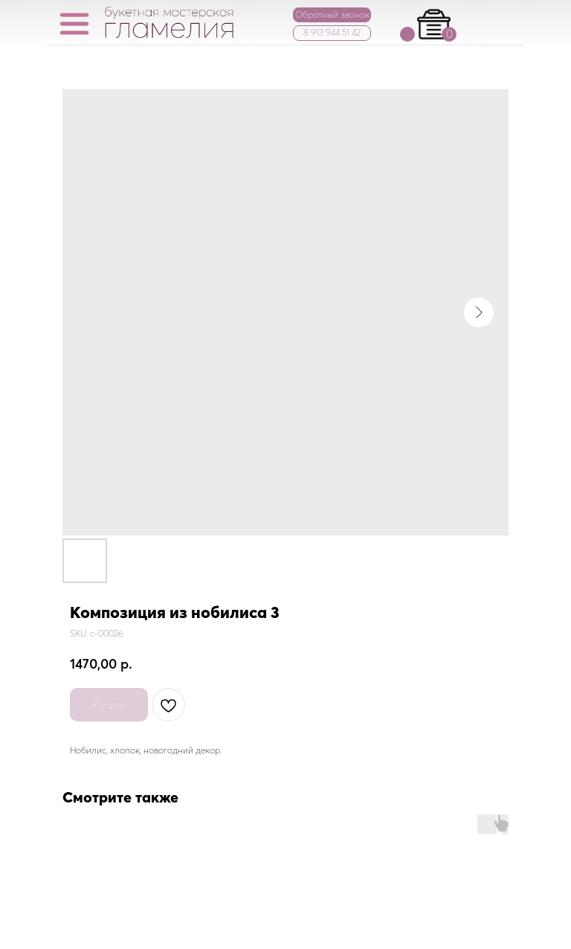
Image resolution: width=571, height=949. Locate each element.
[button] (332, 14)
